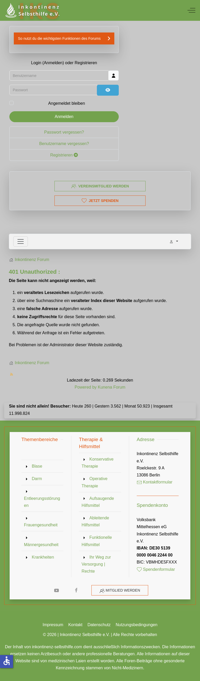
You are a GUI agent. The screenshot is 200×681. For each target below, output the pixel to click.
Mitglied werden (123, 590)
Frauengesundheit (41, 525)
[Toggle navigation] (20, 241)
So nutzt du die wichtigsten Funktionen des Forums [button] (59, 39)
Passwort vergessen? (64, 132)
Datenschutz (99, 625)
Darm (37, 478)
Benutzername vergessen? (64, 144)
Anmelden (64, 117)
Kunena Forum (112, 387)
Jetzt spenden (100, 200)
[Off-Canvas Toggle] (191, 10)
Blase (37, 466)
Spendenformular (156, 569)
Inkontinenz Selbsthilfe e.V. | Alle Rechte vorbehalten (108, 634)
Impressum (53, 625)
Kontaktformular (154, 482)
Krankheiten (43, 557)
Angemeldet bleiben (66, 104)
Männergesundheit (41, 544)
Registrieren (64, 155)
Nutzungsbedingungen (136, 625)
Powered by (86, 387)
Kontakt (75, 625)
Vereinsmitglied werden (100, 186)
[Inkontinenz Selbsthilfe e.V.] (32, 10)
